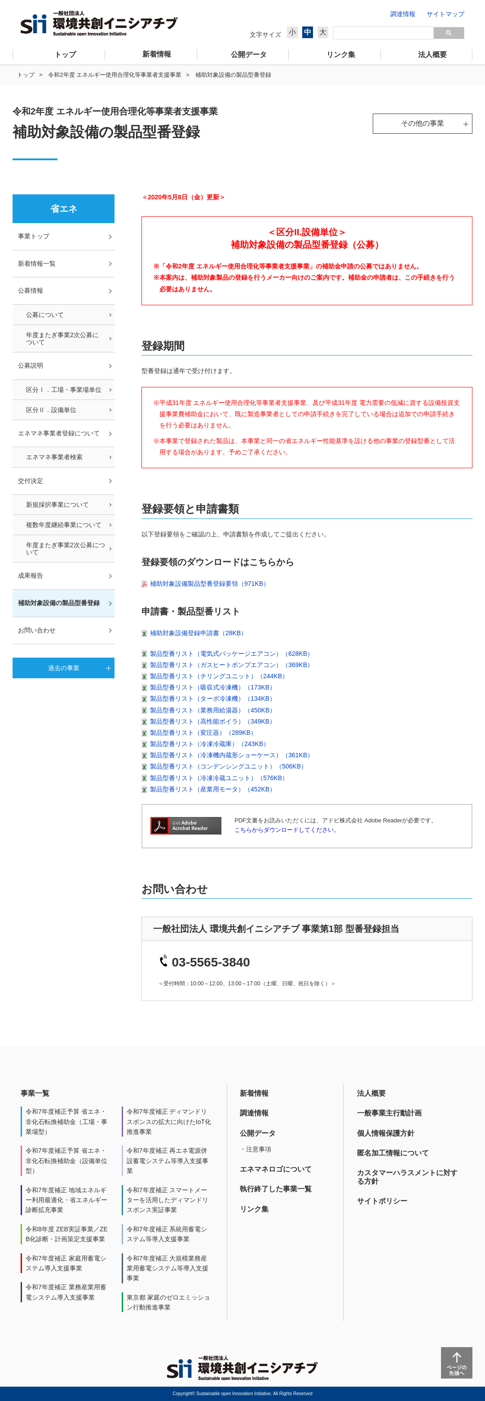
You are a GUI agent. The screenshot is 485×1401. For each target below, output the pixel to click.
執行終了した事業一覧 (276, 1189)
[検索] (383, 33)
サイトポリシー (382, 1201)
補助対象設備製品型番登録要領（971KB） (209, 583)
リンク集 (254, 1209)
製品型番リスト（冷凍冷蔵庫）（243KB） (209, 743)
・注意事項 (255, 1149)
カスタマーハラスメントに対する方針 (407, 1177)
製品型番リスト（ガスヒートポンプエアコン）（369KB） (231, 664)
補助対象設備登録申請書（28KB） (198, 633)
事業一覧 (35, 1093)
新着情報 (254, 1093)
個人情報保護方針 (385, 1133)
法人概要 (371, 1093)
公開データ (258, 1133)
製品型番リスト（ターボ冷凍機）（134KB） (213, 698)
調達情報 (254, 1113)
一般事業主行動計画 (389, 1113)
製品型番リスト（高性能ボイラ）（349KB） (213, 721)
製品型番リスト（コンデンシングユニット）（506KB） (228, 766)
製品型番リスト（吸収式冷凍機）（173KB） (213, 687)
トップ (26, 74)
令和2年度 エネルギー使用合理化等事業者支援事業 (114, 74)
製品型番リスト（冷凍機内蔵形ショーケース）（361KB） (231, 755)
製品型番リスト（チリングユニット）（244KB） (219, 676)
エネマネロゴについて (276, 1169)
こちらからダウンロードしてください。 (287, 829)
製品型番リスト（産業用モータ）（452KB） (213, 789)
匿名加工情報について (393, 1153)
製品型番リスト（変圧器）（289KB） (203, 732)
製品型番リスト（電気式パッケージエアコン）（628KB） (231, 653)
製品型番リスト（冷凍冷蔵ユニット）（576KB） (219, 778)
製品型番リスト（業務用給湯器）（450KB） (213, 710)
